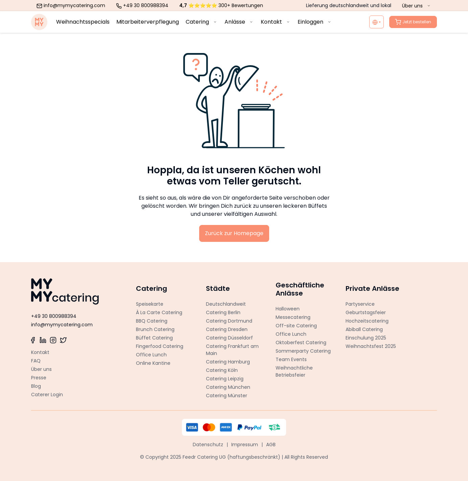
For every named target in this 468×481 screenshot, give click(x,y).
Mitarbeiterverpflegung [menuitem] (147, 22)
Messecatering (293, 317)
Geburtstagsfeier (366, 312)
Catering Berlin (223, 312)
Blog (36, 386)
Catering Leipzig (224, 378)
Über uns (41, 369)
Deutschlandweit (226, 304)
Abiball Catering (364, 329)
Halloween (288, 308)
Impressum (244, 444)
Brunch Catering (155, 329)
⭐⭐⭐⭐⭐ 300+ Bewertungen (221, 5)
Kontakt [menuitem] (276, 22)
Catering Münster (226, 395)
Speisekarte (149, 304)
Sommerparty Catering (303, 351)
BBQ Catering (151, 321)
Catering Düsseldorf (229, 337)
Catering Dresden (227, 329)
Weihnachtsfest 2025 (371, 346)
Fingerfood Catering (159, 346)
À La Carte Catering (159, 312)
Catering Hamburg (228, 361)
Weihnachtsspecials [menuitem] (83, 22)
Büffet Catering (154, 337)
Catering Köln (222, 370)
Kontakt (40, 352)
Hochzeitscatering (367, 321)
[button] (164, 286)
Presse (38, 377)
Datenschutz (208, 444)
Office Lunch (151, 354)
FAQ (36, 360)
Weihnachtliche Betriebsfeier (294, 371)
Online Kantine (153, 363)
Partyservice (360, 304)
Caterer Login (47, 394)
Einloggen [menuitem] (315, 22)
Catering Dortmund (229, 321)
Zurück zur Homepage (234, 233)
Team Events (291, 359)
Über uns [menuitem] (416, 5)
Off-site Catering (296, 325)
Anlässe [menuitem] (239, 22)
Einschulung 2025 (366, 337)
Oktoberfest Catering (301, 342)
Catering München (228, 387)
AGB (271, 444)
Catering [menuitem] (202, 22)
